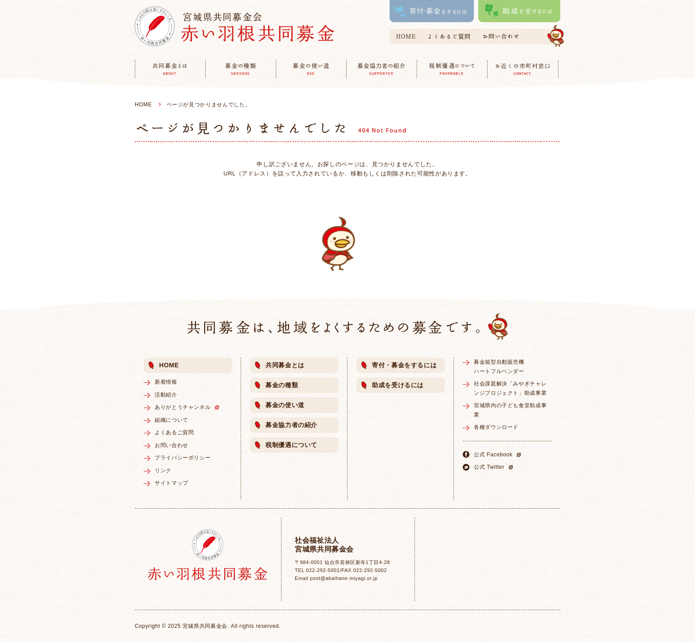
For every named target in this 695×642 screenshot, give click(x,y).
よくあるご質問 (174, 432)
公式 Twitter (494, 467)
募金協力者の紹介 (291, 424)
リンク (163, 470)
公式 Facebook (498, 454)
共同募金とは (285, 365)
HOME (143, 104)
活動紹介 (166, 395)
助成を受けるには (398, 385)
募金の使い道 (285, 405)
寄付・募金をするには (404, 365)
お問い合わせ (171, 445)
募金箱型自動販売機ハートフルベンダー (499, 366)
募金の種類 (282, 385)
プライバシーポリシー (183, 458)
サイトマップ (171, 483)
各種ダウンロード (496, 427)
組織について (171, 420)
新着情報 (166, 382)
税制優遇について (291, 444)
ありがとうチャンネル (188, 407)
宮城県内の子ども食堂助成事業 (510, 409)
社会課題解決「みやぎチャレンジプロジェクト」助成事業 (510, 388)
